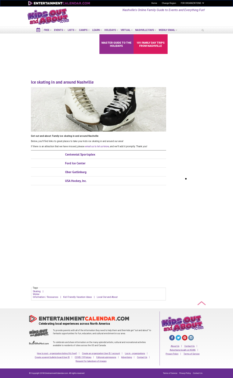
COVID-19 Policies (83, 357)
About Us (175, 346)
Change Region (169, 3)
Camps (83, 30)
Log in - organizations (135, 353)
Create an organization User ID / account (101, 353)
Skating (37, 291)
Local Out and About (107, 297)
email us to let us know (97, 146)
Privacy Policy (172, 354)
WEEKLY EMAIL (167, 30)
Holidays (110, 30)
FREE (46, 30)
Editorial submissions (106, 357)
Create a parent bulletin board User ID (52, 357)
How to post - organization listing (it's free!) (57, 353)
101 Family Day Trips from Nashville (151, 44)
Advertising (126, 357)
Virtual (125, 30)
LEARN (96, 30)
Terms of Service (192, 354)
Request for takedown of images (91, 361)
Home (154, 3)
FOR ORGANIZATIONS (191, 3)
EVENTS (58, 30)
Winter (36, 294)
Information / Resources (45, 297)
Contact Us (142, 357)
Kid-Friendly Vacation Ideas (77, 297)
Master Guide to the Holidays (116, 44)
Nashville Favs (144, 30)
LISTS (71, 30)
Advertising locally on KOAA (183, 350)
